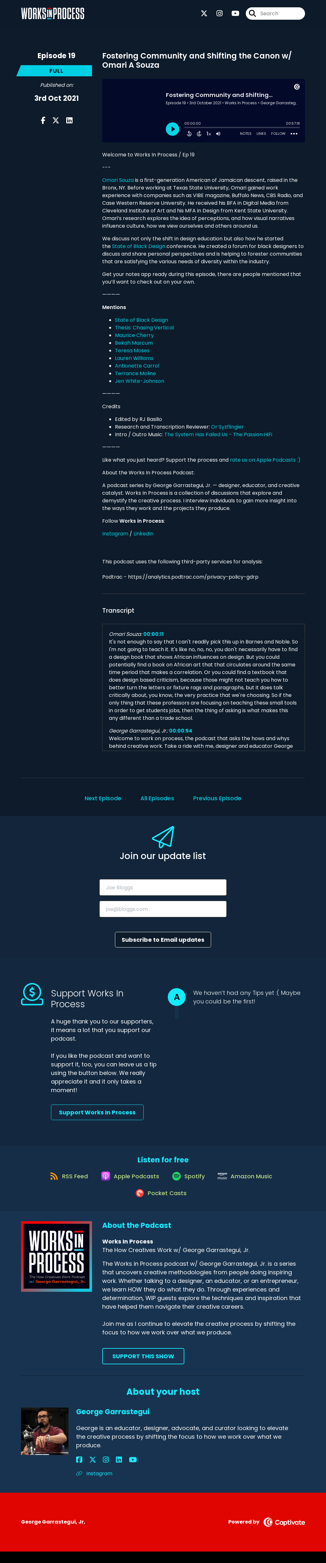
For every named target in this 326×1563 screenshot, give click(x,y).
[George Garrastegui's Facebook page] (79, 1472)
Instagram (115, 533)
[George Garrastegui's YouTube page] (110, 1472)
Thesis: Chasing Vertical (144, 327)
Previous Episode (217, 798)
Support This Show (143, 1368)
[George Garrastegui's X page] (86, 1472)
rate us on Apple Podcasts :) (266, 460)
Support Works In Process (97, 1112)
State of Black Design (138, 246)
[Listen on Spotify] (189, 1182)
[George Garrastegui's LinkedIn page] (102, 1472)
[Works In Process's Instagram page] (216, 16)
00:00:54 (180, 730)
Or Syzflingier (227, 426)
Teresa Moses (132, 350)
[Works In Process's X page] (204, 16)
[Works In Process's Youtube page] (231, 16)
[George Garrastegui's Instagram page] (95, 1472)
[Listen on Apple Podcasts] (127, 1181)
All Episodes (157, 798)
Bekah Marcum (134, 343)
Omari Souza (118, 180)
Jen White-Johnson (139, 381)
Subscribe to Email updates (163, 940)
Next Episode (103, 798)
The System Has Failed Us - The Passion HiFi (218, 434)
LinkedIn (143, 533)
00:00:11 (153, 634)
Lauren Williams (134, 358)
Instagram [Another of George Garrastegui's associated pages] (94, 1485)
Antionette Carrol (137, 365)
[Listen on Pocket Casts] (160, 1204)
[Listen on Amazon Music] (250, 1181)
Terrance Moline (135, 373)
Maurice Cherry (134, 335)
